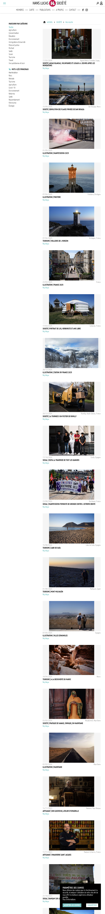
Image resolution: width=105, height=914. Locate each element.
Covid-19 (12, 87)
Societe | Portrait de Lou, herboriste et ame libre (62, 329)
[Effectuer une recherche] (98, 3)
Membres (20, 10)
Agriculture (12, 84)
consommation (14, 33)
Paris (10, 75)
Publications (45, 10)
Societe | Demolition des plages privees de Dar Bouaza (63, 109)
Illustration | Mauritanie (52, 767)
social (11, 54)
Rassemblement (14, 100)
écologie (11, 106)
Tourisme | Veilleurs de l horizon (55, 241)
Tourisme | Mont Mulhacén (53, 592)
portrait (11, 48)
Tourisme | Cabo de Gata (52, 548)
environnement (14, 39)
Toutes (11, 27)
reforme (12, 94)
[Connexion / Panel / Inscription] (101, 3)
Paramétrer (92, 905)
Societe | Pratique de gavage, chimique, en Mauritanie (63, 723)
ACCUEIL (50, 22)
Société (59, 22)
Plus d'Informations (69, 899)
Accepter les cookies (72, 905)
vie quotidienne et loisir (17, 63)
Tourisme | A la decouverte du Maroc (57, 679)
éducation (12, 36)
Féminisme (12, 103)
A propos (60, 10)
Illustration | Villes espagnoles (55, 636)
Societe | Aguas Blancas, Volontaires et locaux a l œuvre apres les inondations (69, 64)
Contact (72, 10)
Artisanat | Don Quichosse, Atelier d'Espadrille (61, 811)
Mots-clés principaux (20, 69)
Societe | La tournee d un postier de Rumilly (60, 416)
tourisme (12, 57)
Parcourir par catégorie (18, 24)
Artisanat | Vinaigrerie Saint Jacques (57, 855)
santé (10, 51)
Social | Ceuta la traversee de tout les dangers (61, 460)
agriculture (12, 30)
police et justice (14, 45)
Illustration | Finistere (52, 197)
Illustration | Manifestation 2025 (56, 153)
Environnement (14, 91)
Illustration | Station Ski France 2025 (57, 372)
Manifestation (13, 72)
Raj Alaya (69, 22)
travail (11, 60)
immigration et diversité (17, 42)
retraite (11, 78)
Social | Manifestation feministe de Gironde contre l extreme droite (69, 504)
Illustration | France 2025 (53, 285)
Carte (31, 10)
